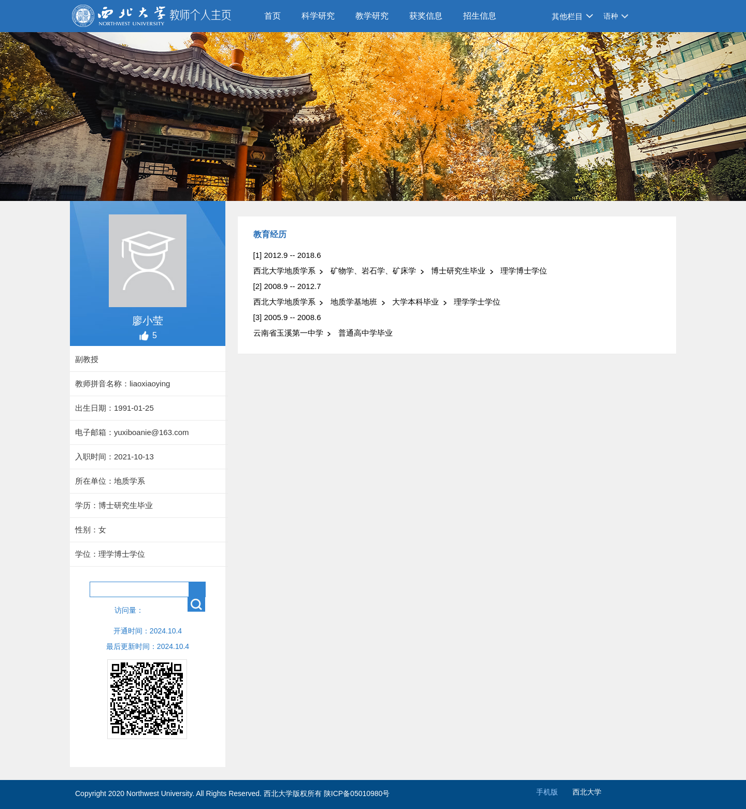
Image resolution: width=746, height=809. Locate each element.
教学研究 (372, 15)
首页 (272, 15)
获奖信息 (425, 15)
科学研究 (318, 15)
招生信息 (479, 15)
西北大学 (586, 792)
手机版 (547, 792)
